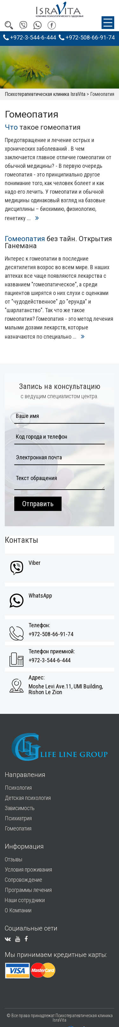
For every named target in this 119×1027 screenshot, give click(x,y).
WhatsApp (40, 596)
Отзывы (13, 859)
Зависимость (20, 808)
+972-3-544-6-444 (29, 37)
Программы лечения (28, 890)
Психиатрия (18, 818)
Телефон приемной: (52, 651)
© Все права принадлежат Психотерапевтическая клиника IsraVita (60, 1018)
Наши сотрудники (25, 900)
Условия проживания (28, 869)
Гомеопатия (18, 828)
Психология (18, 787)
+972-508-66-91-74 (87, 37)
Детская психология (28, 797)
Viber (35, 563)
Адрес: (37, 677)
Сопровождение (23, 879)
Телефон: (39, 625)
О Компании (18, 910)
